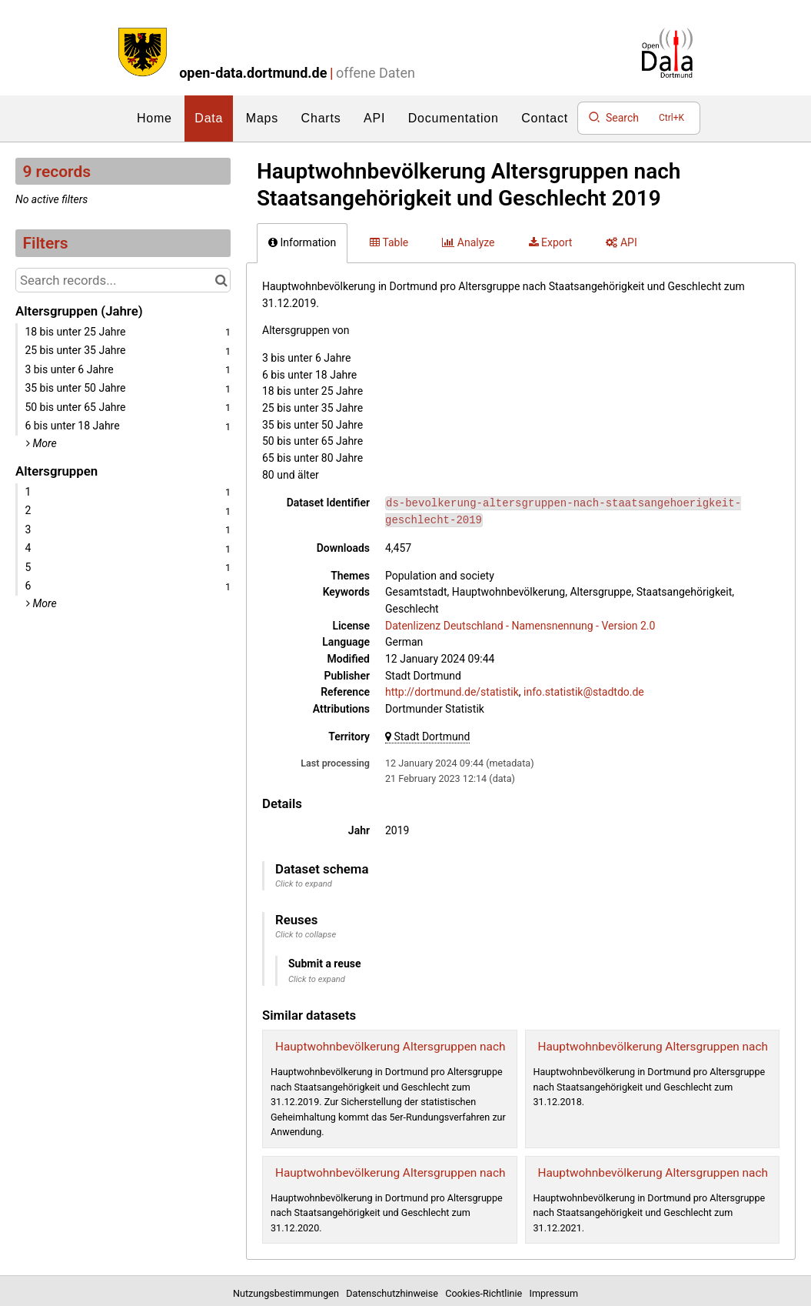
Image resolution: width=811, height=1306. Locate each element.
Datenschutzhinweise (394, 1293)
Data (208, 118)
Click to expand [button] (303, 884)
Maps (262, 118)
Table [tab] (389, 242)
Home (154, 118)
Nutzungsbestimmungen (288, 1293)
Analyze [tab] (468, 242)
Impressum (554, 1293)
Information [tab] (302, 242)
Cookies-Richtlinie (486, 1293)
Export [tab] (551, 242)
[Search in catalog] (221, 280)
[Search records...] (123, 280)
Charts (321, 118)
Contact (544, 118)
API (374, 118)
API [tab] (621, 242)
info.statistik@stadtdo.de (583, 692)
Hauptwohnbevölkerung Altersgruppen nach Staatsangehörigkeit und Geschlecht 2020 (501, 1173)
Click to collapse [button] (305, 935)
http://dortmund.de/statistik (452, 692)
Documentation (453, 118)
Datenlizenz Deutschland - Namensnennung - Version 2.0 (520, 626)
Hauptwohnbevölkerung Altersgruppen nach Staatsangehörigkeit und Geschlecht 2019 (501, 1047)
